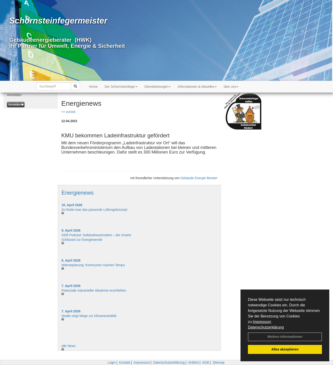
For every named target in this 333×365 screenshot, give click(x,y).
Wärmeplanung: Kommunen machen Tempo (93, 265)
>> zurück (68, 112)
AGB (205, 362)
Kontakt (124, 362)
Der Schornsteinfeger (121, 86)
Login (111, 362)
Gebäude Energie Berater (198, 178)
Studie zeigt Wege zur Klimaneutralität (89, 316)
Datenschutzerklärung (266, 327)
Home (93, 86)
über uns (231, 86)
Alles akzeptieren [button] (285, 349)
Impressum (262, 322)
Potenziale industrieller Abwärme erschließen (94, 290)
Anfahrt (193, 362)
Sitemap (218, 362)
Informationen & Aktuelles (197, 86)
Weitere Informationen (284, 336)
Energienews (78, 193)
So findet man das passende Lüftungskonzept (94, 209)
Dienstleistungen (158, 86)
